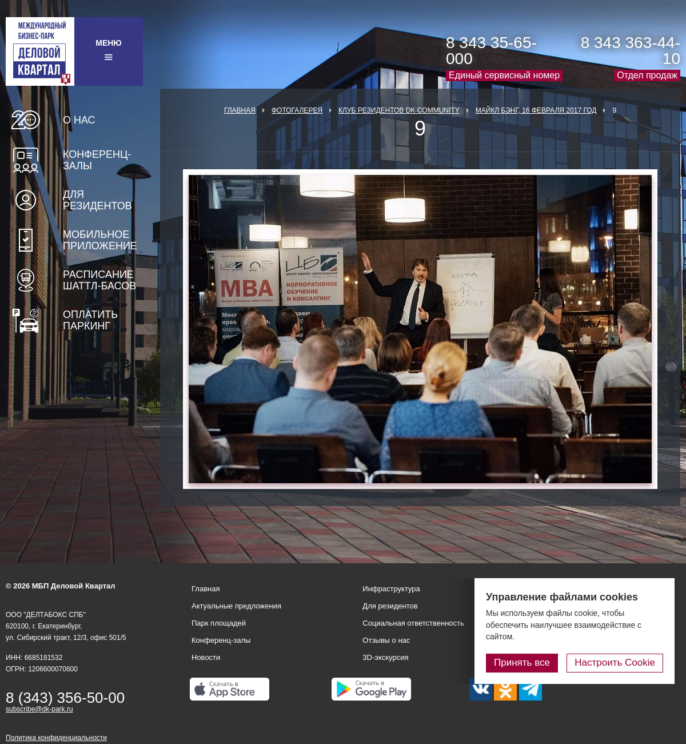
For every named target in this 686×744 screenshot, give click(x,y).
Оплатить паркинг (90, 320)
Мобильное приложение (100, 240)
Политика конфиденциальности (56, 738)
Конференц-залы (97, 160)
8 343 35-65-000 (491, 50)
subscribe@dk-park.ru (39, 709)
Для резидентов (97, 200)
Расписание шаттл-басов (99, 280)
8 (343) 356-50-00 (65, 697)
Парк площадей (219, 623)
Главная (240, 110)
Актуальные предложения (236, 606)
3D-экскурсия (385, 657)
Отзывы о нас (386, 640)
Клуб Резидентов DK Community (399, 110)
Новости (206, 657)
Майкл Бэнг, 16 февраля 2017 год (536, 110)
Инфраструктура (391, 588)
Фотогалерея (297, 110)
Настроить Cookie (615, 662)
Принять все (522, 662)
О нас (79, 120)
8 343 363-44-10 (630, 50)
